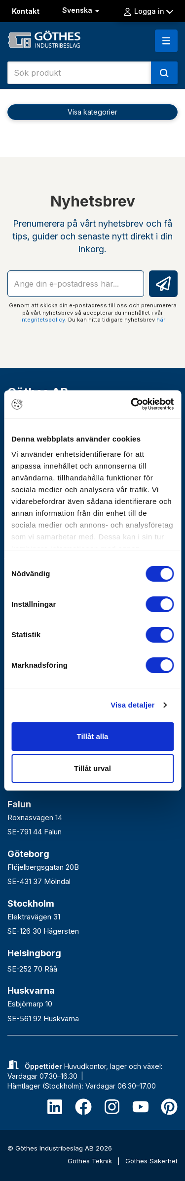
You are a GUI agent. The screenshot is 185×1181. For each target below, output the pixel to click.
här (160, 319)
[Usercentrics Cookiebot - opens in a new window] (132, 404)
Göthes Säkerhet (151, 1161)
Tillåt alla (93, 736)
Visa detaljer (132, 705)
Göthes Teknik (91, 1161)
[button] (166, 41)
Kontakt (25, 11)
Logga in (148, 11)
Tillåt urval (92, 768)
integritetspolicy (42, 319)
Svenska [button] (81, 10)
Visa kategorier (92, 112)
